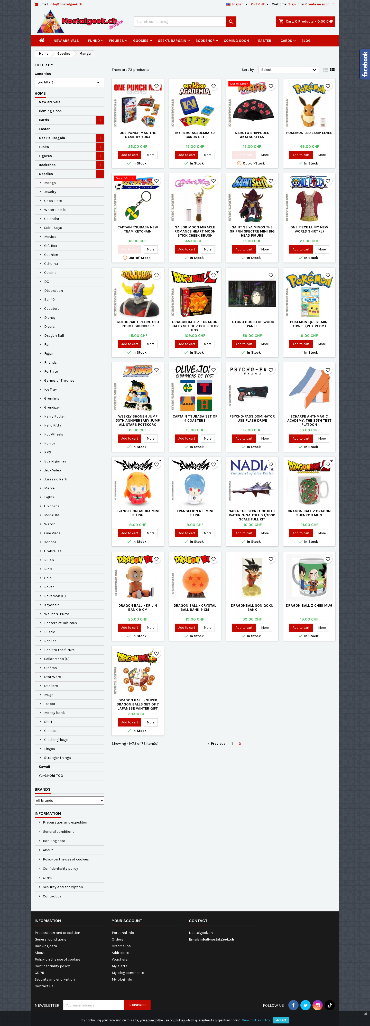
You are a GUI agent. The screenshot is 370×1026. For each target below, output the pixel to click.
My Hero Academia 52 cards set (195, 135)
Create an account (320, 4)
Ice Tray (50, 389)
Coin (48, 578)
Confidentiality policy (60, 868)
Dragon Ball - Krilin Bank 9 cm (137, 607)
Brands (43, 789)
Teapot (49, 704)
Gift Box (50, 246)
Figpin (49, 353)
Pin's (48, 569)
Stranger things (57, 758)
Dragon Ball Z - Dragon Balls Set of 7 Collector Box (195, 326)
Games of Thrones (59, 380)
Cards (286, 40)
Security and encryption (62, 887)
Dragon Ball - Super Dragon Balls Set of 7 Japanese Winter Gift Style (138, 706)
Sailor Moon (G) (57, 659)
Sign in (294, 4)
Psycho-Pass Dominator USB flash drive (252, 418)
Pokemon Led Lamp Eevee (309, 133)
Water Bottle (55, 210)
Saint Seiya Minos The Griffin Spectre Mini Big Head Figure (252, 231)
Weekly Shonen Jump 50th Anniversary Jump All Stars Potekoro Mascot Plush (138, 422)
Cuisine (50, 272)
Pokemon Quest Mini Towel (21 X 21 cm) (309, 324)
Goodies (141, 40)
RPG (47, 452)
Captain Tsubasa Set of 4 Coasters (195, 418)
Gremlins (51, 398)
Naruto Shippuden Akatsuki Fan (252, 135)
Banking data (53, 841)
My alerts (119, 966)
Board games (55, 461)
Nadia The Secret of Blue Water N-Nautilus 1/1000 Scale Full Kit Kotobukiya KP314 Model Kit (252, 519)
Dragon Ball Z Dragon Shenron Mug (309, 513)
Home (40, 93)
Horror (49, 443)
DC (46, 281)
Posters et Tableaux (60, 623)
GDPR (47, 878)
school (50, 542)
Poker (49, 587)
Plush (49, 560)
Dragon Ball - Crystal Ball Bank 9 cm (195, 607)
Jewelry (50, 192)
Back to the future (59, 650)
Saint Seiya (53, 228)
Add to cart (129, 155)
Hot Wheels (53, 434)
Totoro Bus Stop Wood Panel (252, 324)
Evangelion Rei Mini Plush (195, 513)
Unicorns (52, 506)
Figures (116, 40)
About (47, 850)
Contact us (52, 896)
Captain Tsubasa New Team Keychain (137, 229)
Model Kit (52, 515)
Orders (117, 939)
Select (289, 70)
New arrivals (66, 40)
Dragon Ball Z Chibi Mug (309, 605)
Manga (50, 183)
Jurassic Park (55, 479)
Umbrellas (53, 551)
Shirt (48, 722)
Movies (50, 237)
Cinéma (50, 668)
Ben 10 (49, 299)
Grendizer (52, 407)
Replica (50, 641)
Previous (216, 743)
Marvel (49, 488)
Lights (49, 497)
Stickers (51, 686)
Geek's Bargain (172, 40)
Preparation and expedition (65, 822)
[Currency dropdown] (260, 4)
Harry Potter (54, 416)
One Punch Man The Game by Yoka (137, 135)
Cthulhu (51, 264)
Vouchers (120, 959)
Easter (264, 40)
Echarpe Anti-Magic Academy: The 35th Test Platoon (309, 420)
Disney (49, 317)
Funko (94, 40)
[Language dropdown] (237, 4)
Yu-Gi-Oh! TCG (51, 775)
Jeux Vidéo (52, 470)
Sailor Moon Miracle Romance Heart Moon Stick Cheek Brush (195, 231)
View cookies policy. (256, 1020)
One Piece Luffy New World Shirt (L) (309, 229)
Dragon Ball (54, 335)
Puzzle (49, 632)
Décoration (53, 290)
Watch (49, 524)
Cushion (51, 255)
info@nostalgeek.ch (66, 4)
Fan (47, 344)
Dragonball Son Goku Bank (252, 607)
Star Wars (52, 677)
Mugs (48, 695)
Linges (49, 749)
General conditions (58, 831)
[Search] (185, 21)
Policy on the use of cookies (65, 859)
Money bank (54, 713)
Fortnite (51, 371)
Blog (306, 40)
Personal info (123, 933)
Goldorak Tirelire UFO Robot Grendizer (138, 324)
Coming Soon (236, 40)
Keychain (52, 605)
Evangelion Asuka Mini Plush (137, 513)
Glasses (51, 731)
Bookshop (205, 40)
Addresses (120, 953)
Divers (49, 326)
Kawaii (44, 766)
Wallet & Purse (57, 614)
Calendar (51, 219)
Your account (127, 920)
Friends (50, 362)
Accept (281, 1020)
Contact (198, 920)
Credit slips (121, 946)
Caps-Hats (53, 201)
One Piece (52, 533)
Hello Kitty (52, 425)
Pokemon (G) (55, 596)
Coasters (52, 308)
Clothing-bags (56, 740)
